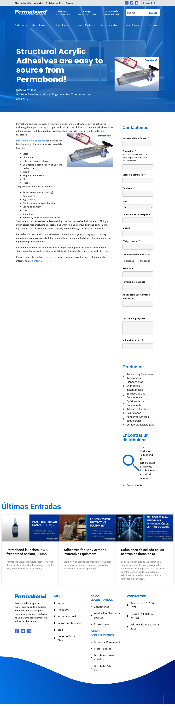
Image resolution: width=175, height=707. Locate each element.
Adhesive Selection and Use (33, 94)
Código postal (131, 241)
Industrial (145, 260)
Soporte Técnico (86, 25)
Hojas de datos (64, 25)
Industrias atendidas (111, 25)
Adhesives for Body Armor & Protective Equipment (85, 552)
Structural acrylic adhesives (30, 140)
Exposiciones (101, 624)
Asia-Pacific (112, 13)
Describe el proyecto (133, 318)
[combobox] (136, 12)
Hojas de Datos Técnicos (66, 638)
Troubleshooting (81, 94)
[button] (149, 2)
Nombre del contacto (135, 138)
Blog (60, 630)
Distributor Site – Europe (59, 3)
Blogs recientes (60, 94)
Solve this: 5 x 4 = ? (134, 340)
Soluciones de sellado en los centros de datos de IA (142, 552)
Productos (21, 25)
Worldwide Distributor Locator (107, 615)
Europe (87, 13)
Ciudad (126, 227)
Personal (130, 260)
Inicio (61, 603)
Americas (62, 13)
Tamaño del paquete (133, 281)
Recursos (154, 25)
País (125, 201)
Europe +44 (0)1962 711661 (141, 616)
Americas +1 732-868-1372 (143, 605)
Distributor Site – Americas (29, 3)
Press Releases (102, 649)
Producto (127, 268)
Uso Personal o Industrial (137, 254)
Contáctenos (101, 607)
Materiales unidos (42, 25)
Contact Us (37, 260)
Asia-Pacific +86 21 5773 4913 (144, 626)
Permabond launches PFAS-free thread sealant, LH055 (27, 552)
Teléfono (128, 188)
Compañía (129, 151)
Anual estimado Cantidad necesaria (136, 296)
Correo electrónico (134, 174)
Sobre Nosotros (135, 25)
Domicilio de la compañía (136, 214)
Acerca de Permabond (107, 642)
